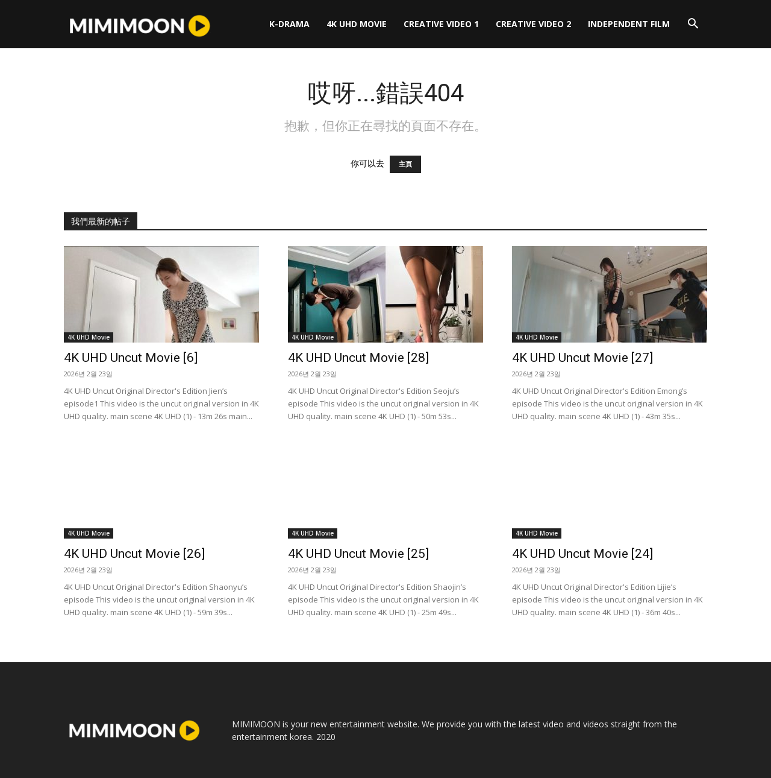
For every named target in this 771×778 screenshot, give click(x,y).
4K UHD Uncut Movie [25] (358, 553)
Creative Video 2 (533, 24)
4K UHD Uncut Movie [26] (134, 553)
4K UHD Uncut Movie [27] (582, 357)
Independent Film (629, 24)
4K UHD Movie (356, 24)
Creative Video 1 (441, 24)
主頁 (405, 164)
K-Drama (289, 24)
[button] (692, 25)
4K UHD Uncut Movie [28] (358, 357)
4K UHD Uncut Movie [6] (131, 357)
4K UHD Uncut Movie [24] (582, 553)
